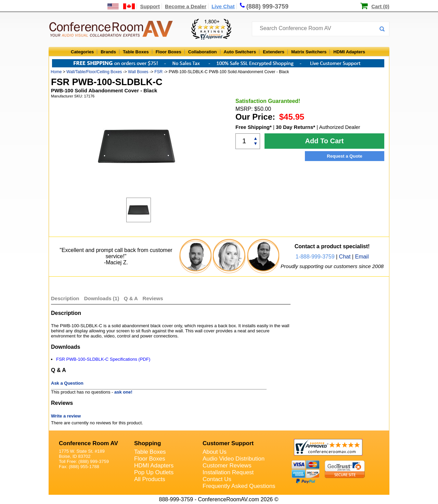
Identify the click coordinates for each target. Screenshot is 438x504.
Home (56, 71)
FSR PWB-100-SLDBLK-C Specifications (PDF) (103, 359)
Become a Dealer (185, 6)
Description (65, 298)
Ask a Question (67, 383)
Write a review (66, 416)
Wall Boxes (138, 71)
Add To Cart (324, 141)
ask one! (123, 392)
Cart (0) (380, 6)
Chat (345, 257)
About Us (215, 452)
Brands (108, 51)
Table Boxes (136, 51)
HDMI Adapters (349, 51)
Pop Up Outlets (153, 472)
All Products (149, 479)
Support (150, 6)
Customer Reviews (227, 465)
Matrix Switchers (308, 51)
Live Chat (223, 6)
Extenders (273, 51)
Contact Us (217, 479)
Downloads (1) (101, 298)
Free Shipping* (253, 127)
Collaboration (202, 51)
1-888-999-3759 (315, 257)
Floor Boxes (168, 51)
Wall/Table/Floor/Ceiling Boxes (94, 71)
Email (362, 257)
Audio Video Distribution (234, 458)
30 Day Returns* (295, 127)
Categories (82, 51)
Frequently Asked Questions (239, 486)
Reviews (153, 298)
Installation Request (228, 472)
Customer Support (228, 443)
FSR (158, 71)
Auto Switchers (240, 51)
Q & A (131, 298)
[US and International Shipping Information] (121, 6)
